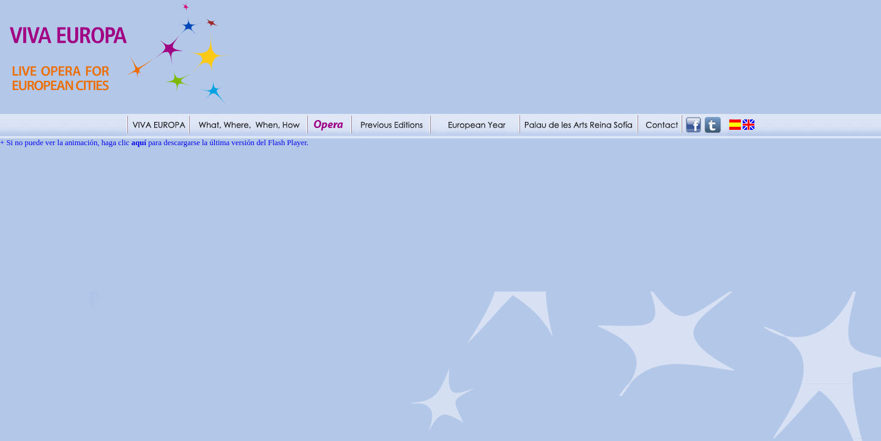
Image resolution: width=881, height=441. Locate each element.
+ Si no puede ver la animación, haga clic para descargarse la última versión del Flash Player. (154, 142)
